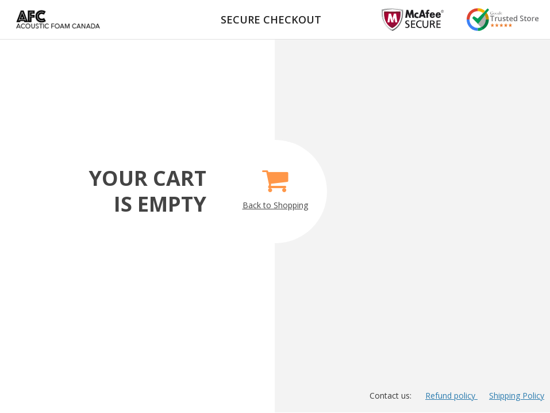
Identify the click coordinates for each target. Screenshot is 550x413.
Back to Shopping (275, 185)
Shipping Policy (516, 395)
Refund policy (451, 395)
